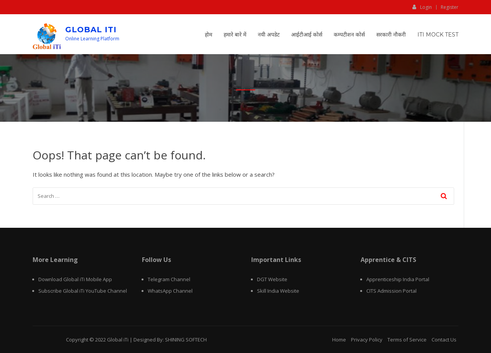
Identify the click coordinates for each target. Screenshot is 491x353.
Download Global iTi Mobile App (75, 279)
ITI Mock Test (437, 34)
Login (422, 7)
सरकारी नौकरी (391, 34)
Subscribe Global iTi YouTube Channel (82, 290)
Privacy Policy (366, 339)
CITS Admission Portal (391, 290)
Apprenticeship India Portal (397, 279)
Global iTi (91, 29)
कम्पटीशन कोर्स (349, 34)
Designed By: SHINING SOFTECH (170, 339)
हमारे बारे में (235, 34)
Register (449, 7)
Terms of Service (407, 339)
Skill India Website (278, 290)
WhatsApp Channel (170, 290)
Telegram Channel (169, 279)
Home (339, 339)
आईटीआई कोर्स (306, 34)
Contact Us (444, 339)
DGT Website (272, 279)
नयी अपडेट (269, 34)
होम (208, 34)
